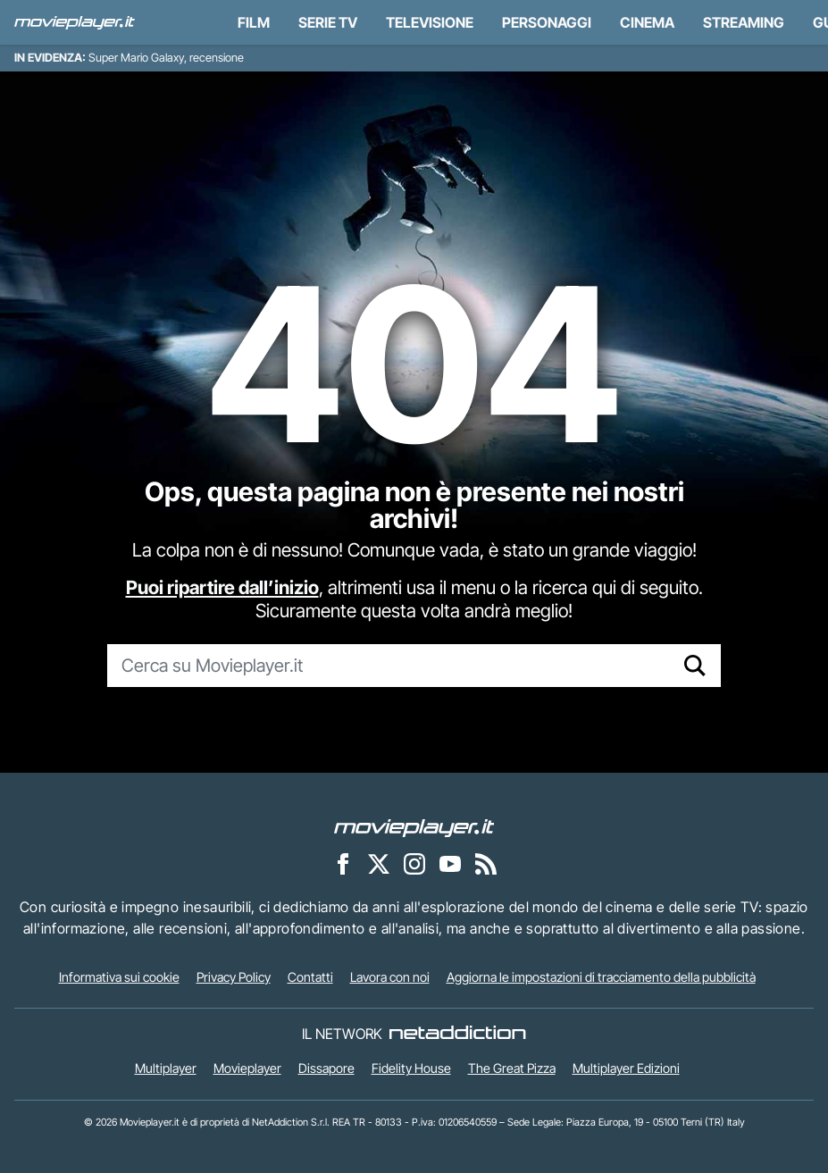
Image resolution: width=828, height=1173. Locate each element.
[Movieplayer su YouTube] (450, 863)
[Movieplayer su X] (379, 863)
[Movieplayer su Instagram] (414, 863)
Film (254, 22)
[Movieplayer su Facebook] (343, 863)
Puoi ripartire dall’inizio (222, 587)
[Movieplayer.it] (74, 22)
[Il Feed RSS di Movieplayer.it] (486, 863)
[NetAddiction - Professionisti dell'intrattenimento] (457, 1033)
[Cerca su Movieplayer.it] (388, 665)
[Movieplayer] (414, 826)
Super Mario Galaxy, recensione (166, 57)
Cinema (647, 22)
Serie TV (327, 22)
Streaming (743, 22)
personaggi (546, 22)
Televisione (429, 22)
